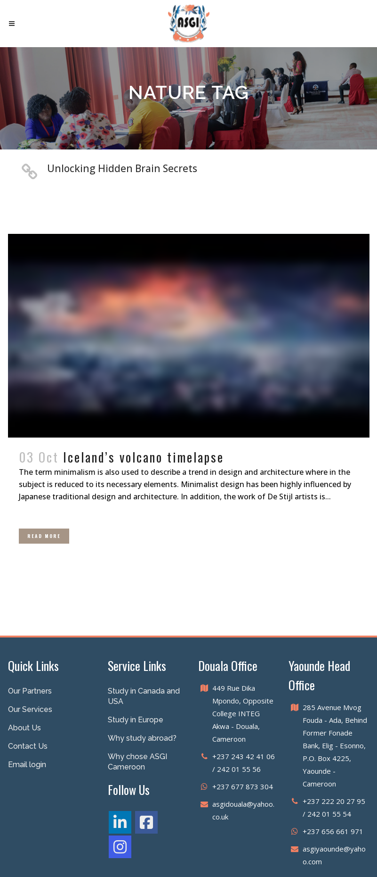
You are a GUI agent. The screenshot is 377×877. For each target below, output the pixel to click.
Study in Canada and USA (144, 696)
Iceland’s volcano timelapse (143, 456)
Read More (44, 535)
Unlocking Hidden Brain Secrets (122, 168)
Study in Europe (135, 719)
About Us (24, 727)
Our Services (30, 709)
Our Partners (30, 691)
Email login (27, 764)
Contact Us (28, 746)
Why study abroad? (142, 738)
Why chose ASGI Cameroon (137, 761)
